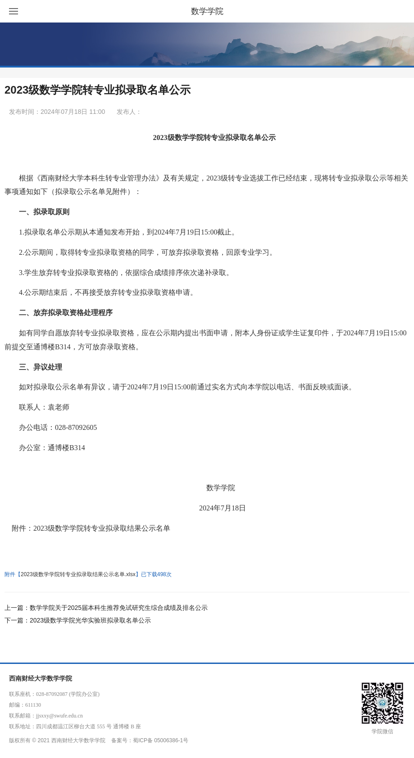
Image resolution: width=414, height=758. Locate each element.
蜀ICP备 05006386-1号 (160, 740)
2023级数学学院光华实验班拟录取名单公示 (90, 620)
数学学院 (207, 11)
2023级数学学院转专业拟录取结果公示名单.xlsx (78, 574)
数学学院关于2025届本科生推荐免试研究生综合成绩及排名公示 (119, 607)
